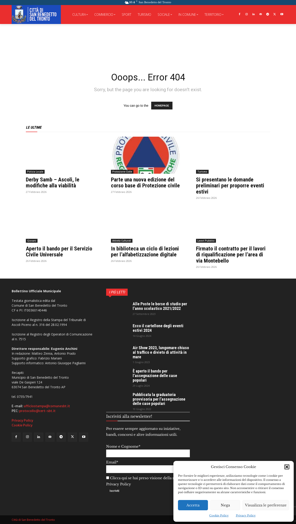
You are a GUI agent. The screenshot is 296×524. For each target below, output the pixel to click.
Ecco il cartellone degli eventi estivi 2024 (158, 328)
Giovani (31, 240)
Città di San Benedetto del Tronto (33, 520)
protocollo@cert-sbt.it (37, 411)
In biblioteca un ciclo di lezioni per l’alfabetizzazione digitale (145, 251)
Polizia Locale (35, 171)
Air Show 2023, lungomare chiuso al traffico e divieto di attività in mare (161, 352)
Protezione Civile (122, 171)
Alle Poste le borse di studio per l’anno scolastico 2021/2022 (160, 306)
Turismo (202, 171)
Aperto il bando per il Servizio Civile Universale (59, 251)
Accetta (192, 505)
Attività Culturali (121, 240)
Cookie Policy (219, 515)
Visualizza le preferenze (266, 505)
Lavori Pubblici (206, 240)
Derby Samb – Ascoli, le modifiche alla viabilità (52, 182)
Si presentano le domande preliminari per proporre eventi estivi (230, 185)
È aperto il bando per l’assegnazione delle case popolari (155, 376)
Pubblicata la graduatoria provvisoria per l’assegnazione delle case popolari (159, 399)
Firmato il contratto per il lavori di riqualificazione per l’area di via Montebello (231, 254)
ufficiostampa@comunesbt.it (47, 406)
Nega (225, 505)
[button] (287, 467)
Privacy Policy (246, 515)
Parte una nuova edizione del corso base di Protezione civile (145, 182)
